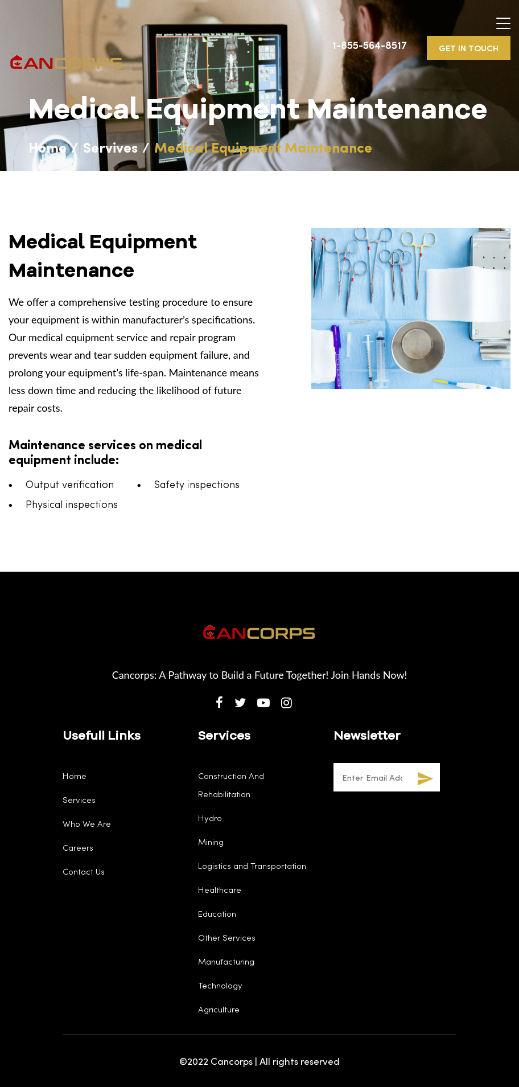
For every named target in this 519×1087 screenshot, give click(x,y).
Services (79, 799)
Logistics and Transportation (252, 865)
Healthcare (219, 889)
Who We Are (87, 823)
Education (217, 913)
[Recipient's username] (372, 777)
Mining (211, 841)
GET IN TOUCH (469, 48)
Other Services (227, 937)
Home (47, 147)
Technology (220, 985)
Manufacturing (226, 961)
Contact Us (84, 871)
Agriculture (219, 1009)
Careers (78, 847)
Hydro (210, 817)
